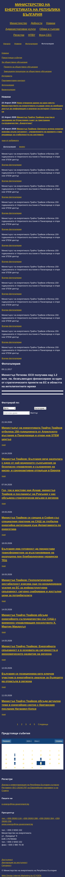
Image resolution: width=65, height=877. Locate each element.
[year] (29, 741)
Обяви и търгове (49, 28)
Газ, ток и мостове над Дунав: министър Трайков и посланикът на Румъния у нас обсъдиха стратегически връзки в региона (30, 494)
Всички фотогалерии (11, 165)
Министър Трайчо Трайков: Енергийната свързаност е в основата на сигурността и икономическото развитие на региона (30, 650)
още (4, 445)
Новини (50, 23)
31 (41, 767)
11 (50, 755)
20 (6, 763)
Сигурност (6, 865)
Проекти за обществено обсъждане (21, 67)
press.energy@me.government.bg (17, 824)
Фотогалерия (31, 44)
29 (23, 767)
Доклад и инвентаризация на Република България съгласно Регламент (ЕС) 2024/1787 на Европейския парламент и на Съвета (30, 788)
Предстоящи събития (12, 58)
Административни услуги (21, 28)
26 (59, 763)
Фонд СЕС (45, 34)
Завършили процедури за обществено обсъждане (28, 71)
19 (59, 759)
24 (41, 763)
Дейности (36, 23)
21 (15, 763)
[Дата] (9, 408)
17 (41, 759)
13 (6, 759)
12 (59, 755)
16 (32, 759)
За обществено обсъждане (14, 62)
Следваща (43, 724)
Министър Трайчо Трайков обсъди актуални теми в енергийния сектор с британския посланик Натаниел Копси (31, 705)
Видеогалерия (8, 89)
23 (32, 763)
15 (23, 759)
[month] (37, 741)
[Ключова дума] (16, 413)
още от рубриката (10, 140)
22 (23, 763)
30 (32, 767)
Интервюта (7, 76)
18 (50, 759)
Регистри (18, 34)
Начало (6, 44)
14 (15, 759)
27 (6, 767)
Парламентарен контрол (13, 80)
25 (50, 763)
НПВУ (31, 34)
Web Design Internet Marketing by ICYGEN (21, 875)
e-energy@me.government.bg (15, 804)
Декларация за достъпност (14, 862)
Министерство (18, 23)
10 (41, 755)
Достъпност (7, 859)
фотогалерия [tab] (9, 146)
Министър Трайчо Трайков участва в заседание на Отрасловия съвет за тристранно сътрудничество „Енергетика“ (28, 120)
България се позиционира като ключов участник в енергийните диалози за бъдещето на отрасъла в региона (32, 677)
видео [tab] (22, 146)
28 (15, 767)
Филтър (34, 413)
